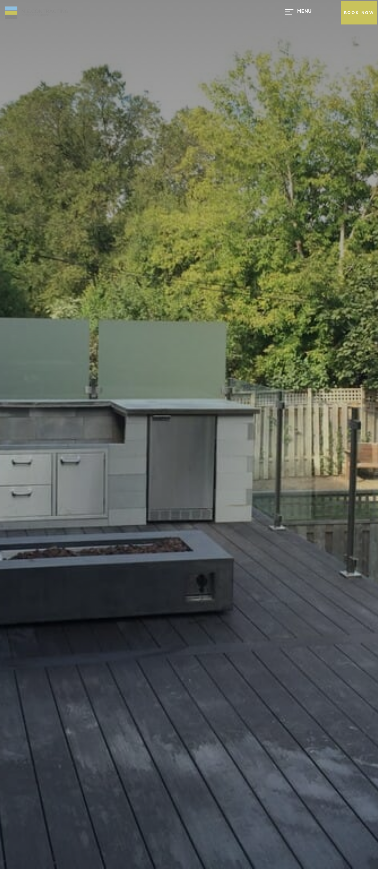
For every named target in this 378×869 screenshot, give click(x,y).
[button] (215, 13)
